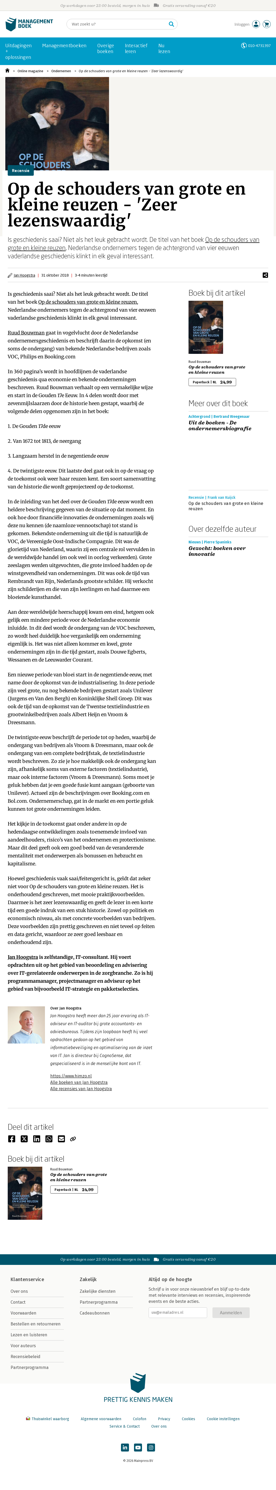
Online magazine (30, 71)
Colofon (139, 1419)
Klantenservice (27, 1279)
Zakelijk (88, 1279)
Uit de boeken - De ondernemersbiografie (220, 426)
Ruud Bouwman (26, 333)
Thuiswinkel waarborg (48, 1419)
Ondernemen (61, 71)
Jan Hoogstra (24, 275)
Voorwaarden (23, 1313)
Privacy (164, 1419)
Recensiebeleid (25, 1356)
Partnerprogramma (30, 1367)
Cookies (188, 1419)
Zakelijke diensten (98, 1291)
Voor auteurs (23, 1345)
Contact (18, 1302)
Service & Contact (125, 1426)
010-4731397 (259, 45)
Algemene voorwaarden (101, 1419)
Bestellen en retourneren (36, 1323)
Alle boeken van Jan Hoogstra (79, 1082)
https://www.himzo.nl (71, 1076)
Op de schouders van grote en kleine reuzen (87, 302)
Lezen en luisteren (29, 1334)
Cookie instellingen (223, 1419)
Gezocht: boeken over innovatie (217, 551)
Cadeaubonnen (95, 1313)
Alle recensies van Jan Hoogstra (81, 1088)
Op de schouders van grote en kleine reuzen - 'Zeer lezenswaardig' (131, 71)
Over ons (19, 1291)
